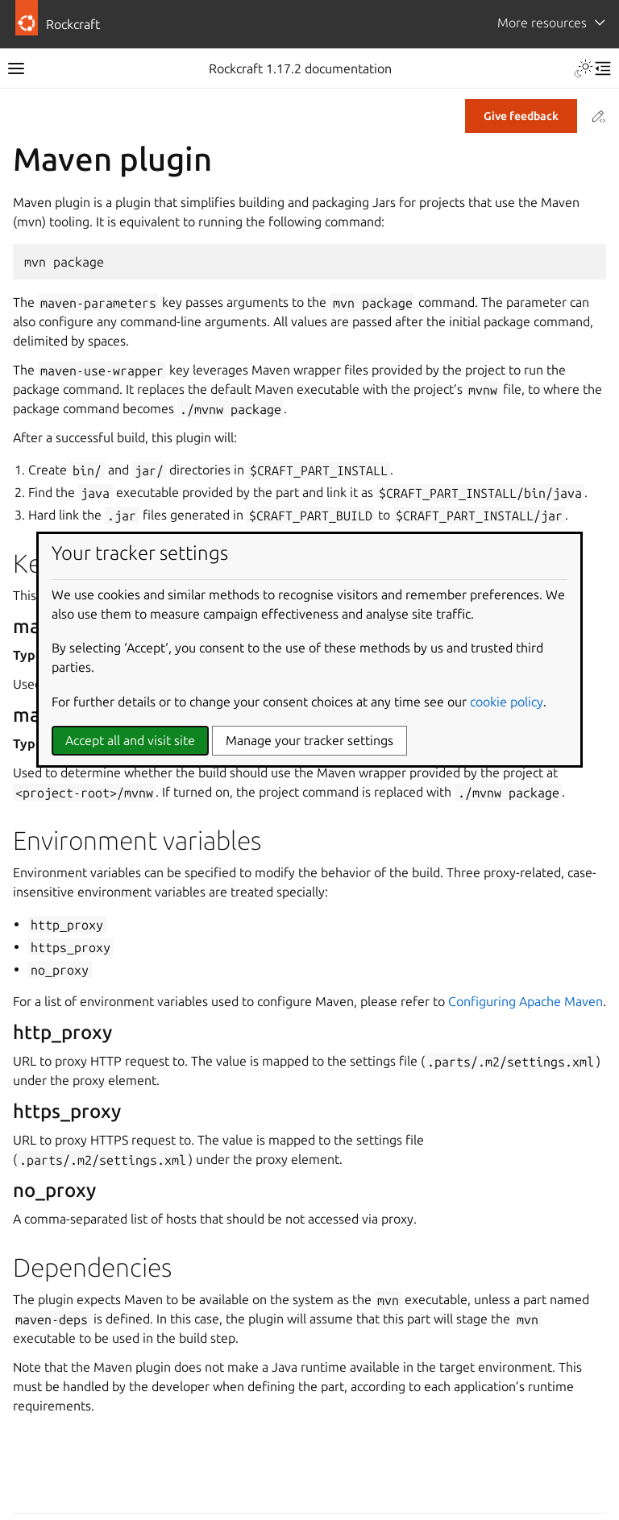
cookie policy (506, 701)
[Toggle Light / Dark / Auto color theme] (583, 68)
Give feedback (521, 116)
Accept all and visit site (130, 740)
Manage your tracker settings (309, 740)
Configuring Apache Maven (525, 1001)
